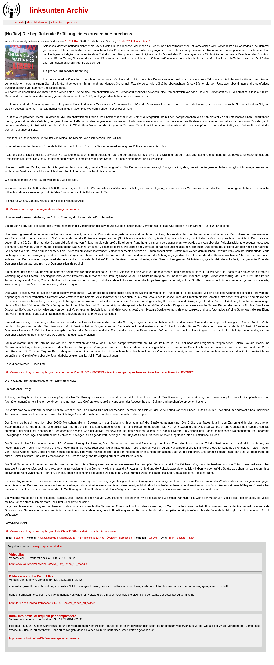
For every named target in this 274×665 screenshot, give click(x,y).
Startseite (18, 22)
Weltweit (153, 537)
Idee (29, 22)
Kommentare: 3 (141, 41)
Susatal (181, 537)
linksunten (57, 22)
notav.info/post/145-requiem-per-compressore (42, 616)
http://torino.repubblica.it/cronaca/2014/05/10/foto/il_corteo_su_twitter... (53, 603)
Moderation (41, 22)
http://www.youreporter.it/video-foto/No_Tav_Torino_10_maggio (48, 563)
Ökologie (112, 537)
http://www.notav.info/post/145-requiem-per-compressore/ (44, 638)
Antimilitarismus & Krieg (91, 537)
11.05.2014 (71, 41)
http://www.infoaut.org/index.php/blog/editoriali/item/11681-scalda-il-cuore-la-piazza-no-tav (60, 531)
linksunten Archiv (59, 10)
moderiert (56, 546)
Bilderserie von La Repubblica (31, 576)
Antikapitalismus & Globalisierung (56, 537)
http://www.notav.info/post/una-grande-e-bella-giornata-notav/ (42, 209)
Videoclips (17, 554)
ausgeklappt (40, 546)
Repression (125, 537)
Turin (171, 537)
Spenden (71, 22)
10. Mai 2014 (124, 41)
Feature (18, 537)
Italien (191, 537)
